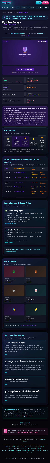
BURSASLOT (25, 423)
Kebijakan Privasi (36, 448)
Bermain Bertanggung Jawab (23, 416)
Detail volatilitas (30, 81)
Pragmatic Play (39, 446)
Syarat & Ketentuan (8, 450)
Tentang (39, 7)
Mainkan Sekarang (25, 69)
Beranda (5, 7)
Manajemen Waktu (18, 249)
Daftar (20, 453)
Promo (32, 7)
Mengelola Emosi (11, 252)
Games (24, 7)
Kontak (27, 448)
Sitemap (38, 450)
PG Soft (16, 12)
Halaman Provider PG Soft (28, 325)
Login (44, 450)
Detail (28, 102)
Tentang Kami (18, 448)
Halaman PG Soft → (7, 89)
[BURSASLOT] (6, 2)
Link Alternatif (28, 453)
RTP (18, 7)
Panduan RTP (20, 82)
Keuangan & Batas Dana (32, 249)
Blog (12, 7)
